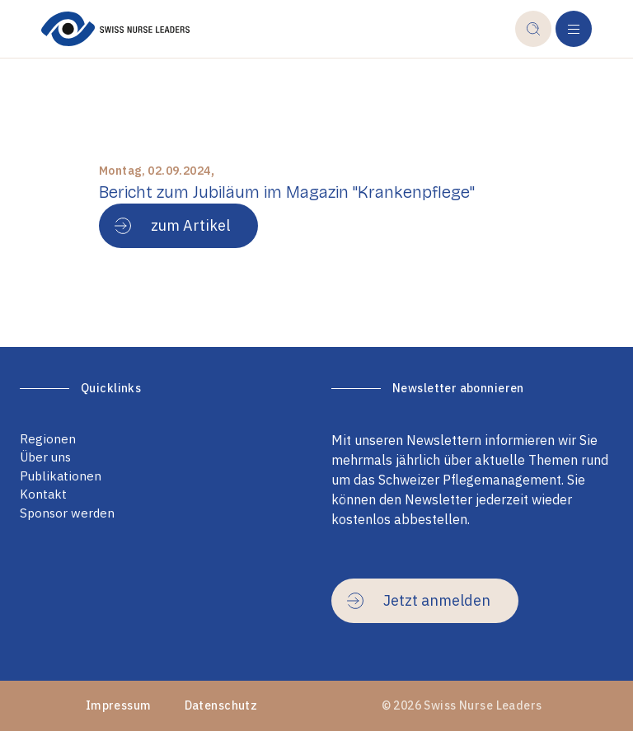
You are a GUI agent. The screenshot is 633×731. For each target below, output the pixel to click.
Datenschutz (221, 705)
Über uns (45, 457)
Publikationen (60, 476)
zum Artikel (172, 225)
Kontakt (43, 494)
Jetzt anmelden (418, 600)
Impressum (119, 705)
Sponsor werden (67, 513)
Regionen (48, 439)
